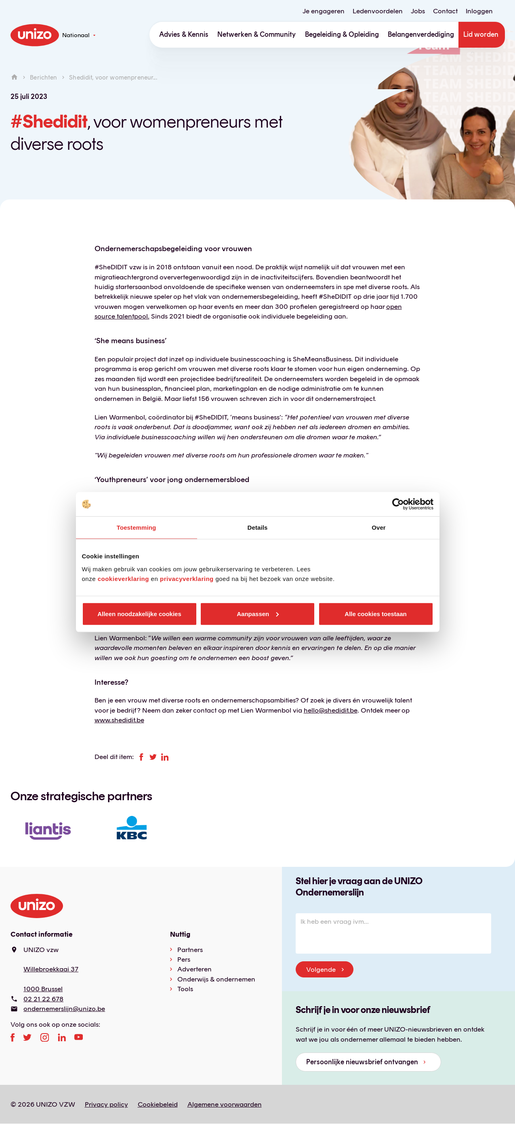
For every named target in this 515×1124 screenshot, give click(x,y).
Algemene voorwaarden (224, 1104)
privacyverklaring (187, 578)
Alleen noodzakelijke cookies (139, 613)
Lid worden (480, 34)
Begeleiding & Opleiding (342, 34)
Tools (185, 989)
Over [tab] (379, 527)
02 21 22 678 (43, 999)
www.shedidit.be (119, 720)
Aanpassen (258, 613)
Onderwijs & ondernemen (216, 979)
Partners (190, 950)
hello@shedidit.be (330, 710)
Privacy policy (106, 1104)
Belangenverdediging (421, 34)
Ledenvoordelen (378, 11)
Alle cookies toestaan (375, 613)
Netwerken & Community (256, 34)
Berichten (43, 77)
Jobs (418, 11)
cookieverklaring (123, 578)
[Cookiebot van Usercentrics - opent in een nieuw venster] (398, 504)
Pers (183, 959)
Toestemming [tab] (136, 527)
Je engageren (324, 11)
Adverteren (194, 969)
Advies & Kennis (183, 34)
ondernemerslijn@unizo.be (64, 1008)
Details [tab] (258, 527)
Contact (445, 11)
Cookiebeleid (158, 1104)
